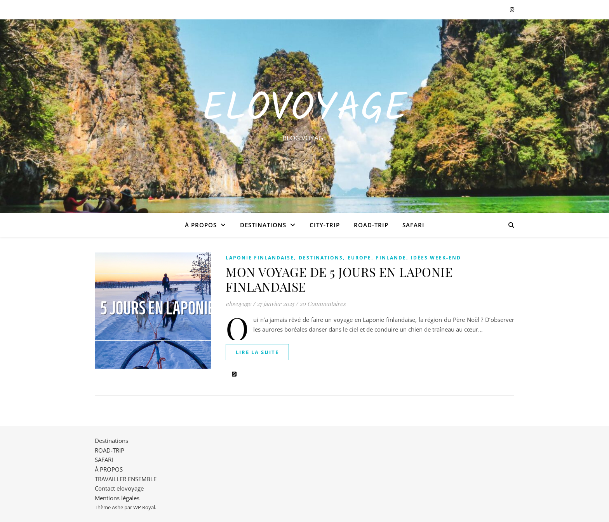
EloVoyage (304, 109)
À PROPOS (201, 225)
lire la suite (257, 352)
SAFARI (413, 225)
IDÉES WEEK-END (436, 257)
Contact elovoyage (119, 488)
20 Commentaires (322, 304)
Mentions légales (117, 498)
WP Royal (144, 507)
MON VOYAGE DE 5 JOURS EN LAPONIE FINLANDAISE (339, 279)
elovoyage (238, 304)
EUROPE (359, 257)
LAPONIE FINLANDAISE (260, 257)
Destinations (263, 225)
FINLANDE (391, 257)
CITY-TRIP (325, 225)
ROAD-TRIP (371, 225)
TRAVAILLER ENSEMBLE (126, 479)
